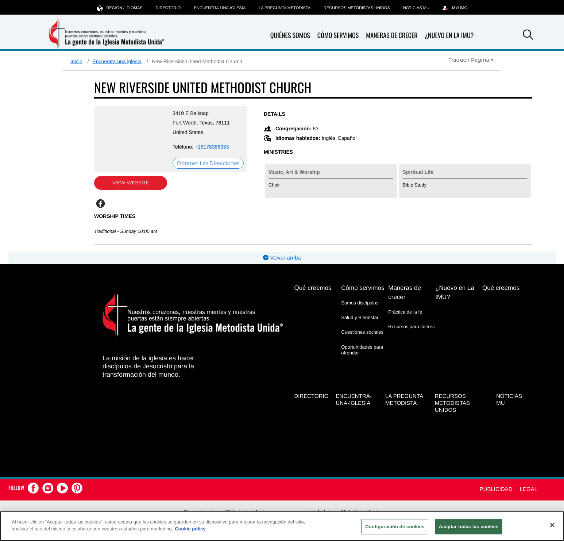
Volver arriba (282, 258)
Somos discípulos (359, 303)
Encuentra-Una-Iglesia (220, 8)
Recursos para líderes (411, 326)
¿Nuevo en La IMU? (449, 35)
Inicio (76, 61)
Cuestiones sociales (362, 332)
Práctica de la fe (405, 312)
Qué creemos (312, 287)
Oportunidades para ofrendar (362, 350)
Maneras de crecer (391, 36)
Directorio (168, 8)
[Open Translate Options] (471, 60)
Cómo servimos (338, 36)
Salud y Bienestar (359, 317)
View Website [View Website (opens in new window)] (130, 183)
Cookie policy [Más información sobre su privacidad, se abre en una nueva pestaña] (190, 529)
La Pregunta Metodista (284, 8)
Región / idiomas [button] (119, 7)
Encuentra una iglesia (117, 61)
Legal (528, 489)
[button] (528, 36)
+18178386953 (212, 147)
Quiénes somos (290, 36)
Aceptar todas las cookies (469, 526)
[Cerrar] (552, 525)
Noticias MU (416, 8)
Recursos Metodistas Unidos (357, 8)
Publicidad (496, 489)
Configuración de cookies (394, 526)
